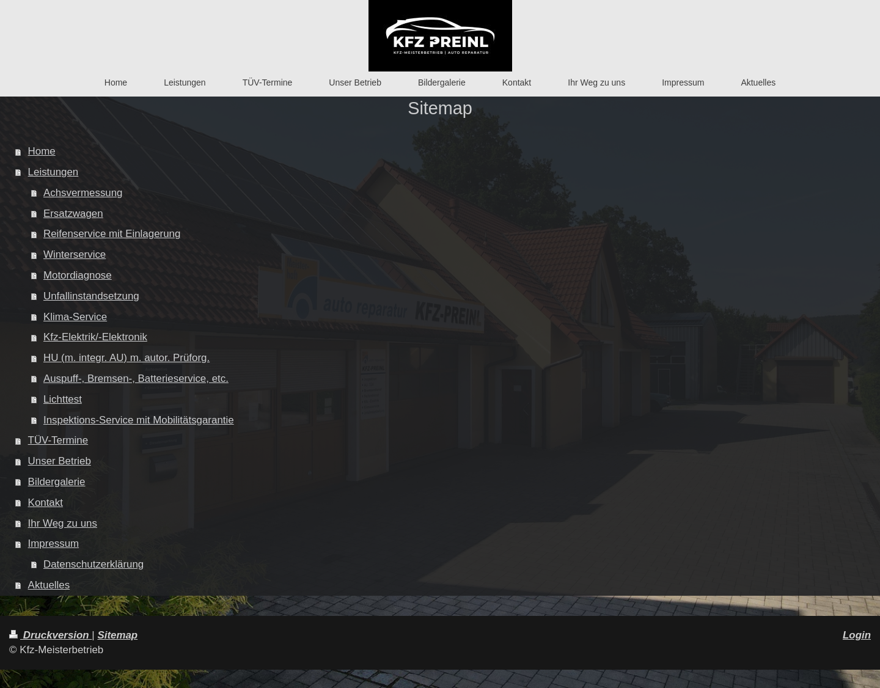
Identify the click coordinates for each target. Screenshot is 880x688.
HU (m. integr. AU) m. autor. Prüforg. (126, 358)
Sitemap (117, 635)
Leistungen (53, 172)
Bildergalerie (57, 482)
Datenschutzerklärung (93, 564)
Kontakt (45, 502)
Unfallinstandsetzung (91, 296)
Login (857, 635)
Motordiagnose (77, 275)
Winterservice (74, 254)
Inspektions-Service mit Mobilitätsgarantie (138, 420)
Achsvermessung (83, 193)
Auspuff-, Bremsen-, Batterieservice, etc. (136, 378)
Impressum (53, 543)
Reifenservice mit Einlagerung (111, 234)
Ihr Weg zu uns (62, 523)
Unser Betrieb (59, 461)
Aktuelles (49, 585)
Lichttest (62, 399)
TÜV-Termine (58, 440)
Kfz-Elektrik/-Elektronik (95, 337)
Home (42, 151)
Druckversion (50, 635)
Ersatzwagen (73, 213)
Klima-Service (75, 317)
